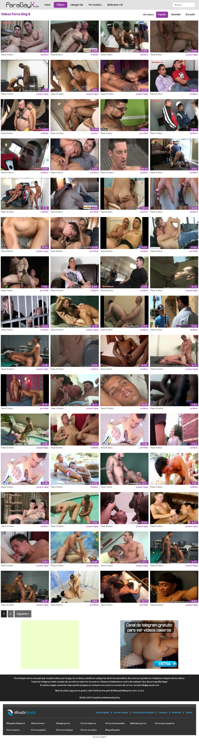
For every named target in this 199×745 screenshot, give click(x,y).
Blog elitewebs (112, 729)
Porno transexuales (115, 723)
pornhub (144, 133)
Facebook (176, 712)
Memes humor (38, 723)
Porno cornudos (89, 729)
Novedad (175, 14)
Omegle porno (63, 723)
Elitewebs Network (15, 723)
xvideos (45, 54)
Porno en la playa (64, 729)
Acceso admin (99, 736)
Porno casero (13, 729)
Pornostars (95, 4)
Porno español (38, 729)
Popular (162, 14)
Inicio (47, 4)
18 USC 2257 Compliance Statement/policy (99, 697)
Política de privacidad (143, 712)
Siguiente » (23, 613)
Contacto (162, 712)
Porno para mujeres (164, 723)
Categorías (76, 4)
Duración (190, 14)
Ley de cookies (121, 712)
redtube (94, 54)
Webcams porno (138, 723)
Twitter (189, 712)
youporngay (192, 54)
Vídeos (60, 4)
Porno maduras (88, 723)
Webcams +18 (115, 4)
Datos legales (102, 712)
